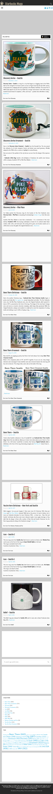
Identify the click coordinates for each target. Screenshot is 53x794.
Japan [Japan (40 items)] (5, 743)
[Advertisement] (26, 23)
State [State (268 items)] (7, 746)
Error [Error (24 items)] (46, 738)
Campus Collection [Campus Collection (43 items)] (37, 734)
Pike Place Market (13, 513)
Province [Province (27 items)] (13, 744)
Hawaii (5, 513)
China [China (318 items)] (10, 736)
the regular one (19, 300)
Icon (12, 550)
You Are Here (8, 722)
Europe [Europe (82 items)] (6, 741)
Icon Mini (7, 711)
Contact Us (39, 790)
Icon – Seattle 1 (9, 559)
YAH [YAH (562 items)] (22, 748)
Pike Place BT (37, 444)
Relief (12, 624)
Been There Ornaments (16, 398)
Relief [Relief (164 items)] (27, 744)
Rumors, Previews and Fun (17, 526)
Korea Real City (8, 713)
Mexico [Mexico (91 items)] (18, 743)
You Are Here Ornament (11, 724)
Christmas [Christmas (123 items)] (21, 737)
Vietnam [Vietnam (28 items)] (14, 748)
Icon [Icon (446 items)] (33, 740)
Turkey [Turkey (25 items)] (31, 746)
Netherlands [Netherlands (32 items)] (25, 743)
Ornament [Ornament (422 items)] (36, 742)
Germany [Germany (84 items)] (25, 741)
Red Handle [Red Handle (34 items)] (20, 744)
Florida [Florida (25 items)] (12, 741)
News (6, 714)
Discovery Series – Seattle (12, 78)
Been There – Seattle (11, 432)
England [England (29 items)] (41, 738)
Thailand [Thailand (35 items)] (26, 746)
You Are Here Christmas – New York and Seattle (20, 505)
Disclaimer (13, 790)
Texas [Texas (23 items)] (21, 746)
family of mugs (38, 215)
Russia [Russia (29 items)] (34, 744)
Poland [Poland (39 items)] (8, 744)
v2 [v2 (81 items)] (10, 749)
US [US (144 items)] (42, 746)
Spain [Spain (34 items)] (38, 744)
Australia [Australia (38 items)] (6, 734)
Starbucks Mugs (14, 4)
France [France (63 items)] (17, 741)
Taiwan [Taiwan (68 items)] (16, 746)
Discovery (13, 98)
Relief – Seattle (9, 612)
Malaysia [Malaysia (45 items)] (11, 743)
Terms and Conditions (30, 790)
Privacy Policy (20, 790)
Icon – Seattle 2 (9, 534)
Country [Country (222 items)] (41, 736)
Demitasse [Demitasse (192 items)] (14, 738)
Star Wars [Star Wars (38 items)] (44, 744)
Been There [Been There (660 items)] (17, 734)
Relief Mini (7, 718)
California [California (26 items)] (29, 734)
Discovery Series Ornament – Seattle (16, 141)
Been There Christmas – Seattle (14, 292)
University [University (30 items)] (36, 746)
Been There (13, 314)
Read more (6, 93)
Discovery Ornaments (16, 164)
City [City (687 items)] (30, 736)
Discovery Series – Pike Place (14, 207)
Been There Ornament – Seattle (14, 350)
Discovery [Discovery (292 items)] (26, 738)
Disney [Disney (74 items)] (36, 739)
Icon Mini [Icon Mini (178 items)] (43, 741)
